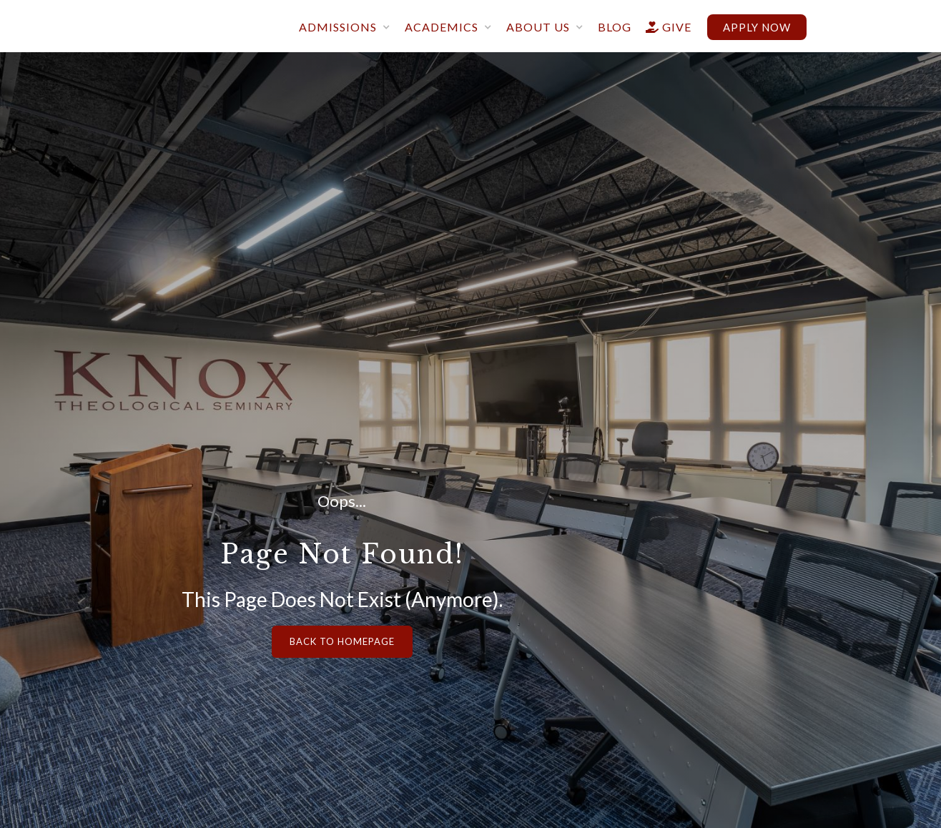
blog (614, 27)
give (662, 27)
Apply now (757, 27)
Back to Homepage (342, 641)
